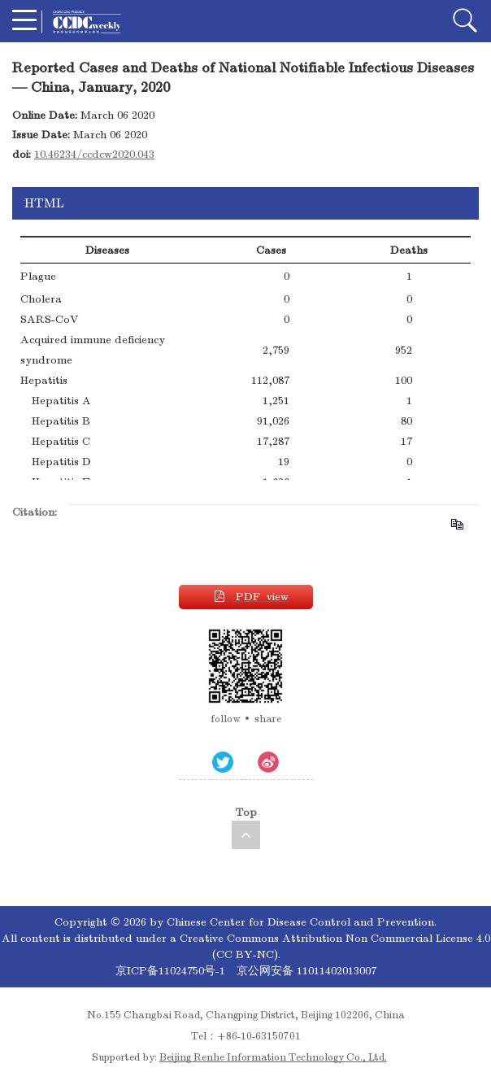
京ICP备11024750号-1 (171, 971)
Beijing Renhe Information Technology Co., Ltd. (273, 1057)
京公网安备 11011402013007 (306, 971)
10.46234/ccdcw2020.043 (94, 154)
